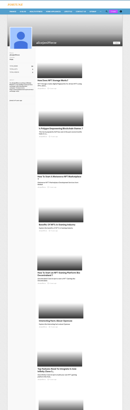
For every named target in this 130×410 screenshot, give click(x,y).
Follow (117, 44)
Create (113, 12)
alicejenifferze (46, 43)
